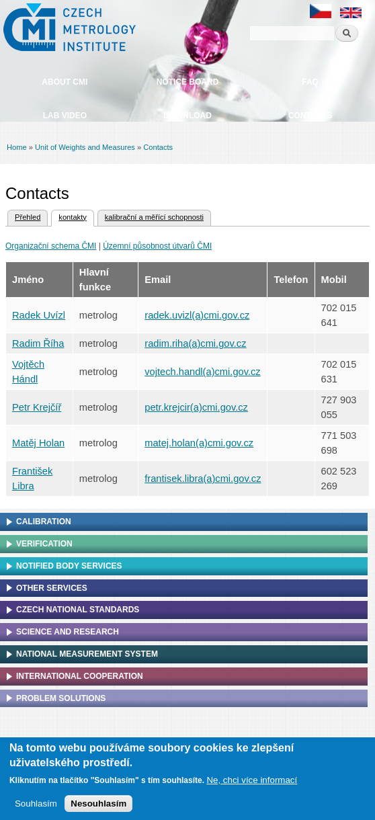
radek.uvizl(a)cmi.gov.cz (196, 315)
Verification (44, 543)
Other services (51, 588)
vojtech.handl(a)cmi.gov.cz (202, 371)
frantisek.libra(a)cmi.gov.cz (202, 478)
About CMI (64, 82)
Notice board (188, 82)
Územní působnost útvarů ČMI (157, 246)
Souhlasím (36, 807)
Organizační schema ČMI (50, 246)
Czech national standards (77, 609)
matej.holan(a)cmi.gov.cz (198, 443)
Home (17, 147)
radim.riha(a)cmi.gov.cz (195, 343)
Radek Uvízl (38, 315)
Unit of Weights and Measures (85, 147)
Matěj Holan (38, 443)
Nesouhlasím (98, 807)
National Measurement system (87, 654)
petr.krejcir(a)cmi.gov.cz (196, 407)
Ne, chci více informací (251, 783)
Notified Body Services (69, 566)
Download (187, 115)
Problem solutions (61, 698)
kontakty (68, 215)
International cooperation (79, 676)
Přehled (27, 217)
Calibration (43, 521)
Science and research (67, 632)
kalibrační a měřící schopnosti (154, 217)
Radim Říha (38, 343)
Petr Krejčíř (36, 407)
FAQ (310, 82)
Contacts (310, 115)
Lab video (65, 115)
